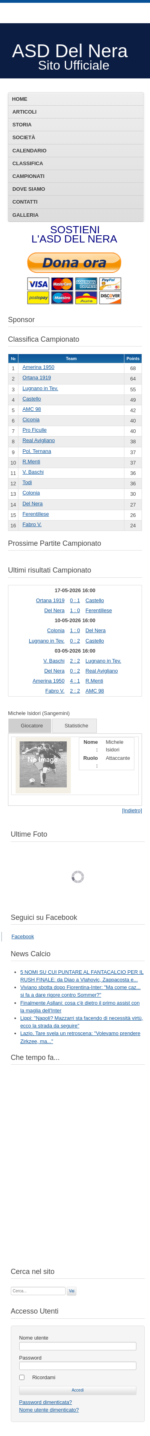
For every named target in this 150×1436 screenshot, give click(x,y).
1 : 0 (75, 610)
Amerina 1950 (38, 367)
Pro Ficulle (34, 430)
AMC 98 (31, 409)
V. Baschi (33, 472)
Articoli (24, 112)
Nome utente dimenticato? (49, 1410)
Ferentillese (35, 514)
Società (23, 137)
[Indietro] (132, 810)
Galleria (25, 215)
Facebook (23, 936)
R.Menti (31, 462)
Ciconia (31, 420)
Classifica (27, 163)
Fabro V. (32, 524)
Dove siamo (28, 189)
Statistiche (76, 726)
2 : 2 (75, 661)
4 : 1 (75, 681)
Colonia (31, 493)
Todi (27, 482)
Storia (22, 125)
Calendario (29, 151)
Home (19, 99)
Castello (31, 399)
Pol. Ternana (36, 451)
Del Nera (32, 504)
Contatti (25, 202)
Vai (71, 1291)
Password (30, 1358)
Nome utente (33, 1338)
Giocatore (32, 726)
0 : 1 (75, 600)
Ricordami (44, 1377)
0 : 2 (75, 641)
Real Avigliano (38, 440)
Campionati (28, 176)
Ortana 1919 (36, 378)
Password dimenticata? (45, 1402)
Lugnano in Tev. (40, 388)
